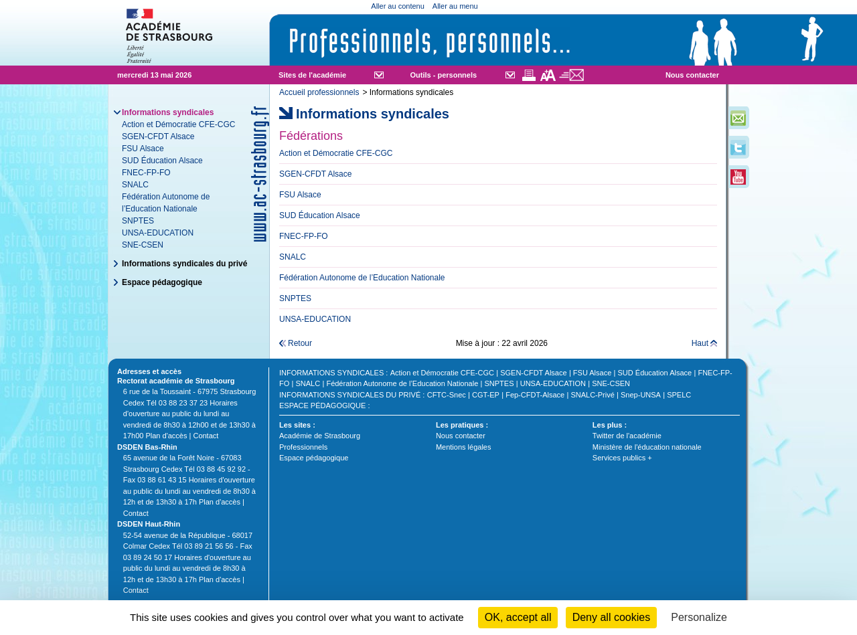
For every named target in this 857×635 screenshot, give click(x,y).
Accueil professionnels (319, 92)
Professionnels (303, 447)
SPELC (679, 395)
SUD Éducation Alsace (162, 160)
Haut (700, 343)
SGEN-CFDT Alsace (158, 136)
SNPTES (138, 220)
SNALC (135, 184)
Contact (205, 436)
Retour (300, 343)
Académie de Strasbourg (319, 436)
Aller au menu (455, 6)
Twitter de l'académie (627, 436)
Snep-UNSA (641, 395)
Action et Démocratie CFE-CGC (178, 124)
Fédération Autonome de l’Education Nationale (402, 383)
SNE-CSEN (142, 245)
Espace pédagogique (162, 282)
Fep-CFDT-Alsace (534, 395)
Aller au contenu (397, 6)
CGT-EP (485, 395)
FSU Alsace (143, 148)
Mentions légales (463, 447)
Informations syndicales (331, 373)
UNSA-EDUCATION (157, 233)
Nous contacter (692, 75)
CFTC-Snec (446, 395)
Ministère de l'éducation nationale (647, 447)
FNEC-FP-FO (146, 172)
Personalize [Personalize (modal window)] (699, 617)
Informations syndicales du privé (184, 263)
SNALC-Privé (592, 395)
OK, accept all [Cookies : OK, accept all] (518, 617)
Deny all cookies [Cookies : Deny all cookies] (611, 617)
